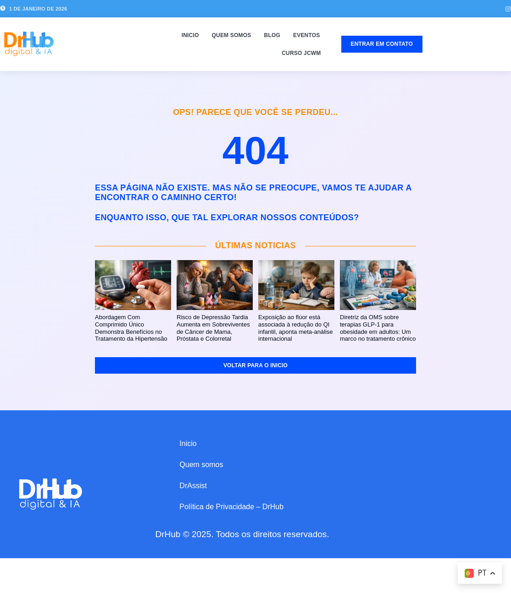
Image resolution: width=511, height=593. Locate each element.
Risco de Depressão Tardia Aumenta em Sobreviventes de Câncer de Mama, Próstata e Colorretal (213, 328)
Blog (272, 35)
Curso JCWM (301, 53)
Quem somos (231, 35)
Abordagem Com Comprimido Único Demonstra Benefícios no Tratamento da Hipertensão (131, 328)
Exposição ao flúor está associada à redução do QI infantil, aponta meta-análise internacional (295, 328)
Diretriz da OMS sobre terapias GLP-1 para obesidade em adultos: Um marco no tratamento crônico (378, 328)
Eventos (306, 35)
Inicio (190, 35)
